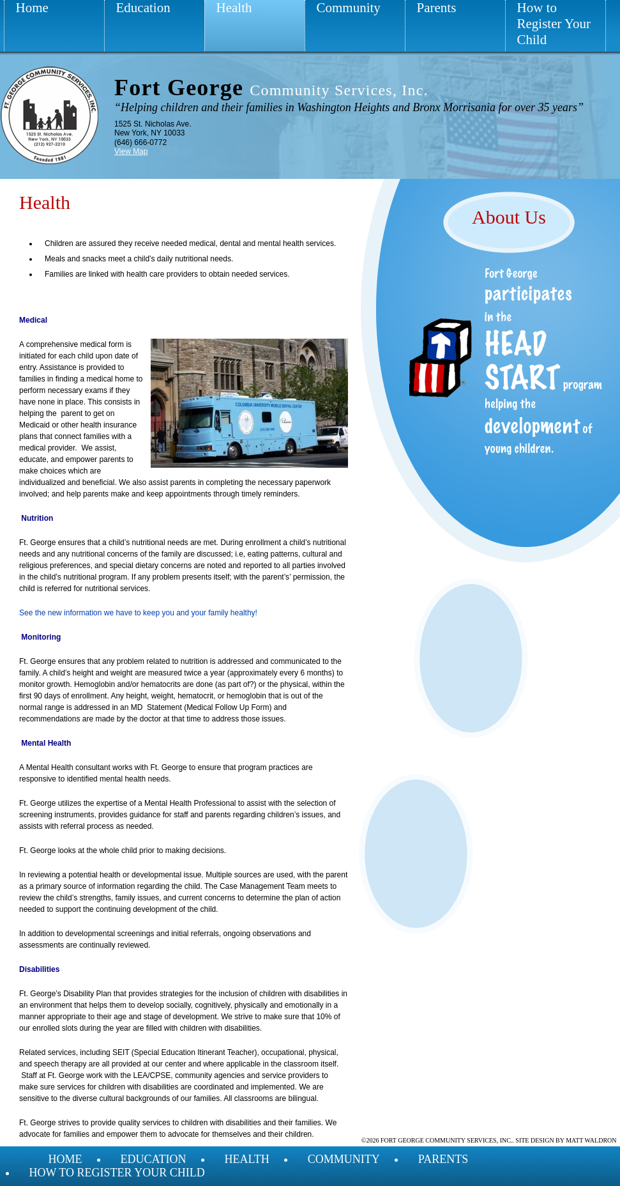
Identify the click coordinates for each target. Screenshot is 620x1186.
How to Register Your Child (554, 23)
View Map (130, 151)
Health (234, 7)
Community (349, 7)
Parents (437, 7)
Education (143, 7)
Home (32, 7)
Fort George (271, 87)
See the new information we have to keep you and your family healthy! (138, 612)
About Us (509, 216)
